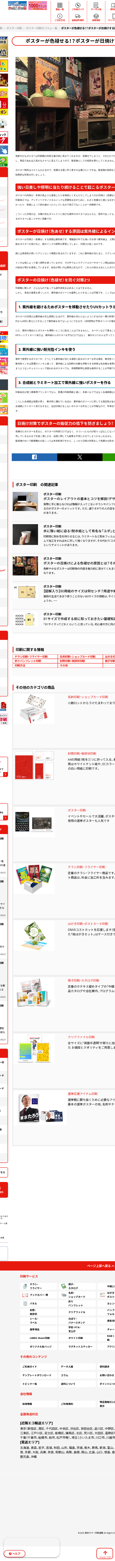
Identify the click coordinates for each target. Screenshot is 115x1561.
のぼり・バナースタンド (73, 1321)
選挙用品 (31, 1329)
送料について (68, 1384)
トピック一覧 (29, 1384)
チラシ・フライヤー (32, 1286)
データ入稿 (67, 1366)
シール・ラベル (30, 1321)
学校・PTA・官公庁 (71, 1329)
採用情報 (27, 1404)
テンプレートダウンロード (36, 1375)
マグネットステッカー (77, 1346)
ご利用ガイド (29, 1366)
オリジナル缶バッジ (37, 1346)
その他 (64, 665)
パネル (29, 1303)
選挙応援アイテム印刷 (82, 1094)
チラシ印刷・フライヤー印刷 (31, 656)
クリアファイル (73, 1312)
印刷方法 (20, 665)
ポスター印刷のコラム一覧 (41, 28)
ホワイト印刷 (72, 1338)
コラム (64, 1375)
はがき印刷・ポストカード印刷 (88, 924)
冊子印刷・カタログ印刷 (83, 980)
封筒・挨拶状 (29, 1312)
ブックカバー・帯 (35, 1295)
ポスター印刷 (14, 28)
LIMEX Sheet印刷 (36, 1338)
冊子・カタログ (69, 1286)
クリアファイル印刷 (81, 1037)
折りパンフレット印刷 (28, 661)
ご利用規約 (67, 1404)
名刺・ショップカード (73, 1295)
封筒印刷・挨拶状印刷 (72, 661)
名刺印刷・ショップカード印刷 (77, 656)
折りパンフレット (72, 1304)
